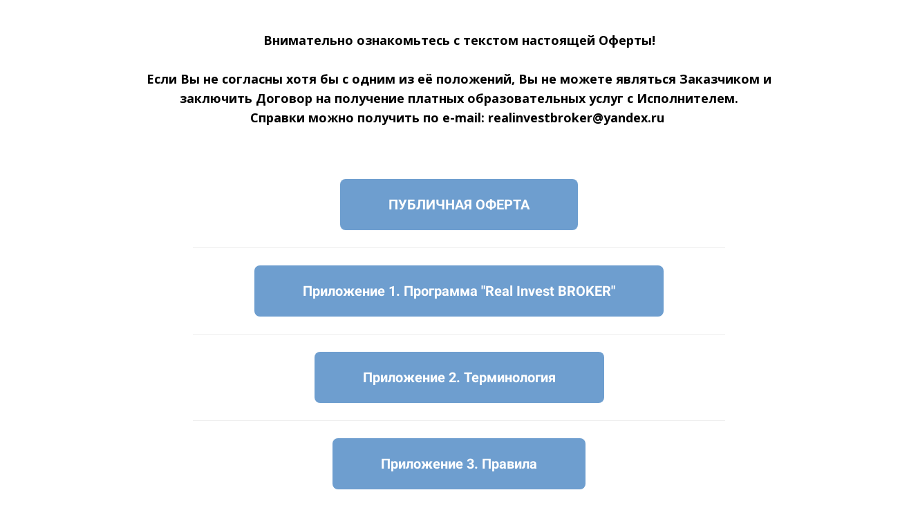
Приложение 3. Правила (459, 463)
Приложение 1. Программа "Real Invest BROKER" (459, 291)
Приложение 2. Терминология (459, 377)
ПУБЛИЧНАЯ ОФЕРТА (459, 204)
